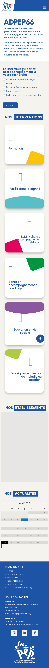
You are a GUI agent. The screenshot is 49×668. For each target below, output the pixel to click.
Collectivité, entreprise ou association (22, 95)
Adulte (7, 83)
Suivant (10, 105)
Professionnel (11, 91)
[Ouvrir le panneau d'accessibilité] (40, 339)
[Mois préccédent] (4, 503)
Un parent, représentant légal (19, 79)
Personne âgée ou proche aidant (20, 87)
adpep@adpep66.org (21, 613)
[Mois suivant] (44, 503)
